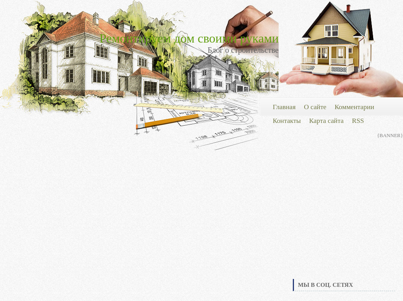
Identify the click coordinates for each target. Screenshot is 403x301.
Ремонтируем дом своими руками (189, 38)
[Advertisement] (344, 218)
